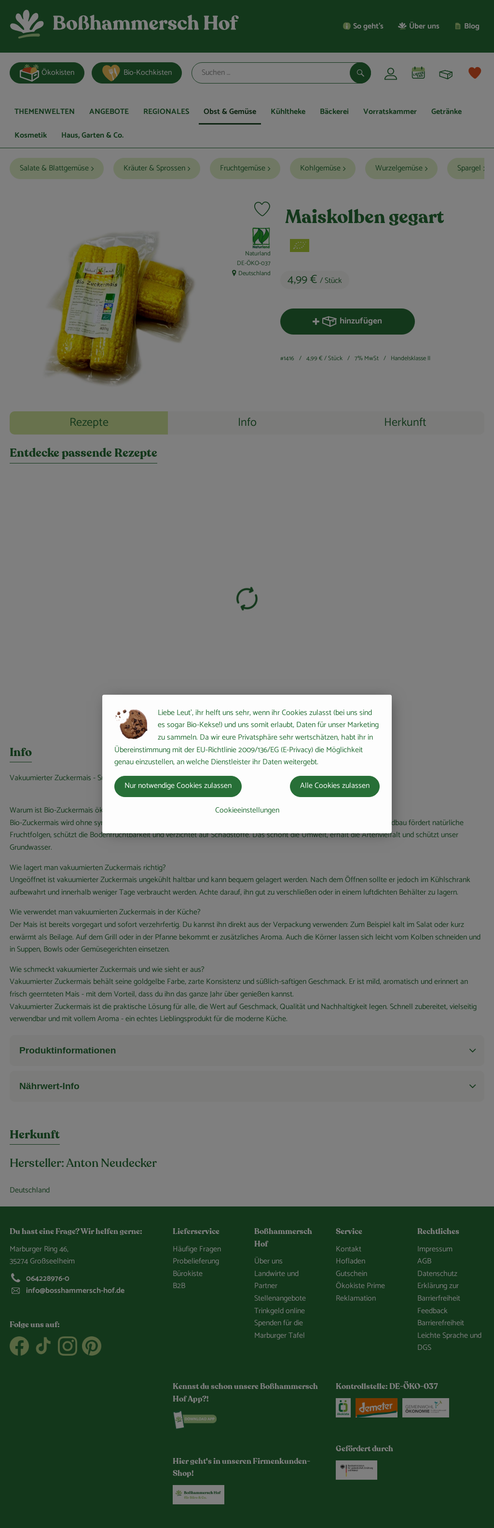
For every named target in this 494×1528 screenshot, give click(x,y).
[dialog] (247, 764)
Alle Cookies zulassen (335, 785)
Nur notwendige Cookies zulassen (178, 785)
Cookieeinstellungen (247, 810)
